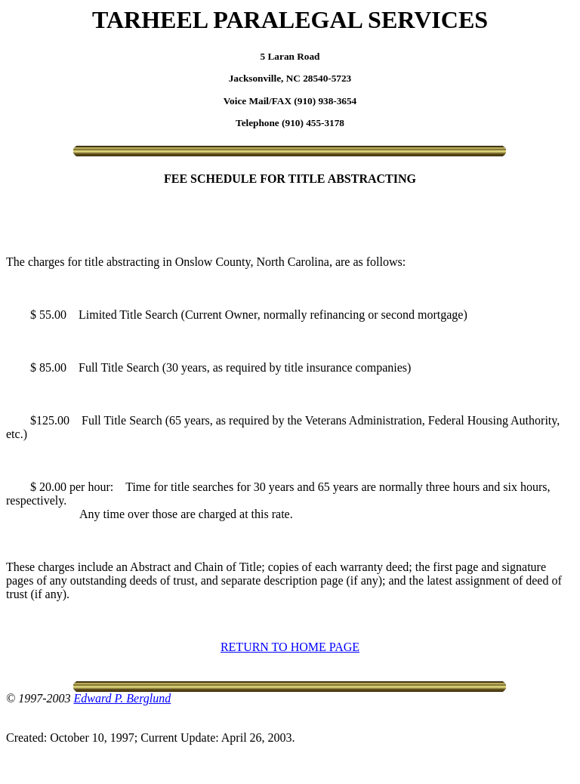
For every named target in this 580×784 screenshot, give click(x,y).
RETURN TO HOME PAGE (290, 646)
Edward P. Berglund (122, 698)
